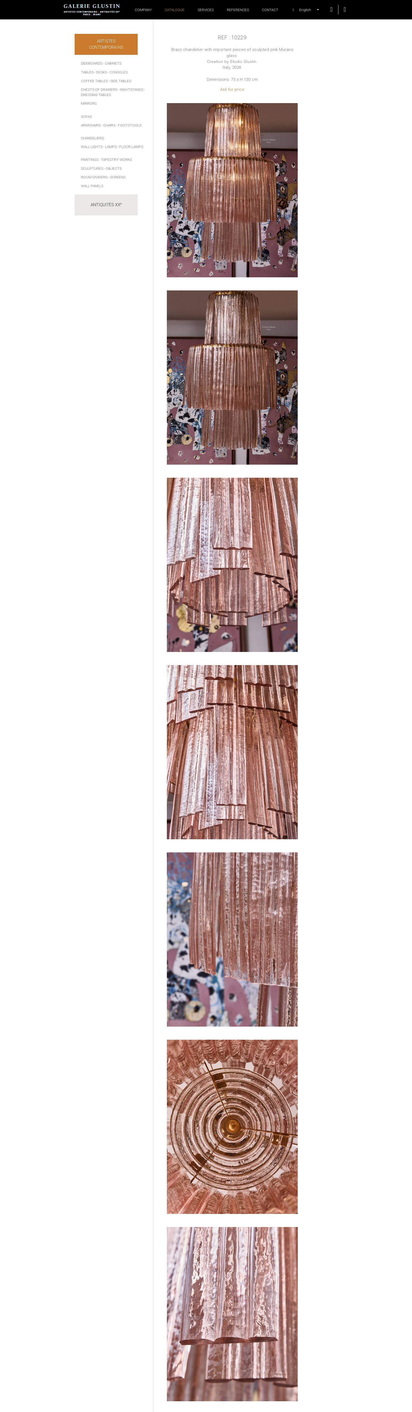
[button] (303, 9)
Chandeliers (92, 138)
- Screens (117, 177)
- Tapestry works (115, 159)
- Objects (113, 168)
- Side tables (120, 81)
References (238, 10)
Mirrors (89, 103)
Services (206, 10)
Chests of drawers (99, 89)
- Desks (100, 72)
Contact (270, 10)
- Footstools (128, 125)
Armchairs (91, 125)
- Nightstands (130, 89)
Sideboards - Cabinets (101, 63)
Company (143, 10)
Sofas (86, 116)
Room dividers (94, 177)
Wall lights (91, 147)
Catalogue (174, 10)
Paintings (89, 159)
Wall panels (92, 186)
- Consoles (118, 72)
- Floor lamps (130, 147)
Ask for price (232, 89)
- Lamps (110, 147)
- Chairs (108, 125)
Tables (87, 72)
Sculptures (92, 168)
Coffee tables (94, 81)
